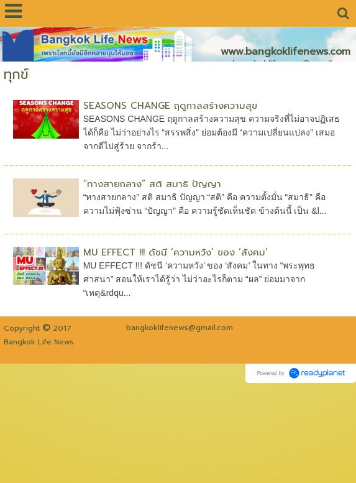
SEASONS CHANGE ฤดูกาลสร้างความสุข (170, 106)
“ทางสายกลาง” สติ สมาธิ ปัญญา (152, 184)
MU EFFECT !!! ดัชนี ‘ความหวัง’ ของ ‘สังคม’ (175, 252)
